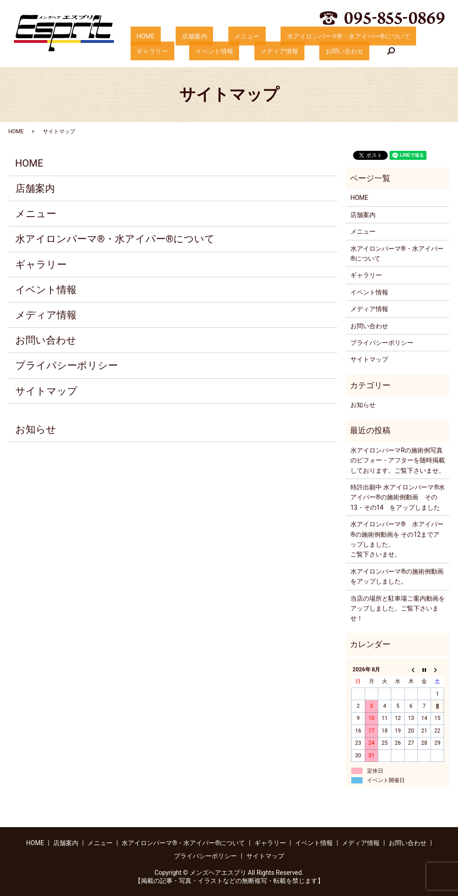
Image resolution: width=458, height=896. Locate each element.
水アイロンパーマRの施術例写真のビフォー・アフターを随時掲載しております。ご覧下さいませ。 (397, 460)
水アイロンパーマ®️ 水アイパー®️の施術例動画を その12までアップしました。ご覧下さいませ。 (397, 539)
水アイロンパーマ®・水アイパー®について (305, 36)
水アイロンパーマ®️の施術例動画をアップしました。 (397, 576)
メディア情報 (202, 51)
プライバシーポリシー (66, 365)
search (296, 52)
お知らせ (35, 429)
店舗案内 (176, 36)
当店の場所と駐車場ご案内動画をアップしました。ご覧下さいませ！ (397, 608)
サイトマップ (46, 391)
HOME (139, 36)
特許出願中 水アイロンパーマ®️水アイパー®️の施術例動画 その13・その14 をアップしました (397, 497)
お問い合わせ (255, 51)
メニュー (216, 36)
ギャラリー (398, 36)
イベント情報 (149, 51)
